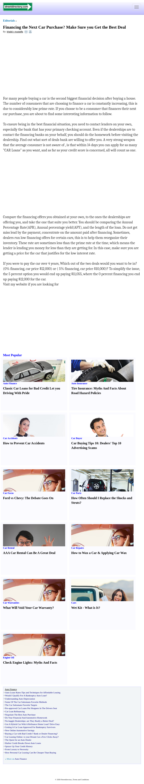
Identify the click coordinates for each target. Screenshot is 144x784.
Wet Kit (76, 607)
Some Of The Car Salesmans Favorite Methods (26, 702)
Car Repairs (77, 548)
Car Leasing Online (13, 737)
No (6, 721)
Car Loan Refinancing (15, 711)
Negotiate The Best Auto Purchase (20, 714)
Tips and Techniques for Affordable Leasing (41, 692)
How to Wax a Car (84, 553)
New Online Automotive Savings (19, 730)
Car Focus (8, 493)
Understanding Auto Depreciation (20, 699)
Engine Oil (8, 657)
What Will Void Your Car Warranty (27, 607)
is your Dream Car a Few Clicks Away (41, 737)
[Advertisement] (36, 65)
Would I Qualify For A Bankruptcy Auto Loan (25, 695)
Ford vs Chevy (13, 498)
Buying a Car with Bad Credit (18, 733)
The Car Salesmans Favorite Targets (21, 705)
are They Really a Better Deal (40, 721)
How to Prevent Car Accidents (23, 443)
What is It (91, 607)
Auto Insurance (79, 383)
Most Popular (12, 355)
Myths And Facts (45, 662)
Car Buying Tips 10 (84, 443)
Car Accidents (10, 438)
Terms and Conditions (81, 780)
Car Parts (76, 493)
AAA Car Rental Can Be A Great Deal (29, 553)
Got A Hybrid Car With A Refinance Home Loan (26, 724)
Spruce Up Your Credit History (19, 746)
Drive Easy (55, 724)
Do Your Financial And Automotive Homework (26, 717)
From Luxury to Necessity (16, 749)
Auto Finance (10, 383)
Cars (73, 602)
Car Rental (8, 548)
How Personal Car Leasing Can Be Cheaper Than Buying (30, 752)
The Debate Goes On (39, 498)
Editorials (9, 20)
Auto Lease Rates (13, 692)
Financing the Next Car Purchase (33, 27)
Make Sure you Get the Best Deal (96, 27)
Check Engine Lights (17, 662)
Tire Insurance (81, 388)
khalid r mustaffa (15, 31)
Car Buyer (76, 438)
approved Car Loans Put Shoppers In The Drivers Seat (33, 708)
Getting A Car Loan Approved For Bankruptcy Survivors (30, 727)
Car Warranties (11, 602)
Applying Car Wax (114, 553)
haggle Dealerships (16, 721)
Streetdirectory (66, 780)
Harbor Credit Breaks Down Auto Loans (23, 743)
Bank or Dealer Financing (45, 733)
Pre (6, 708)
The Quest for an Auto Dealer (18, 740)
